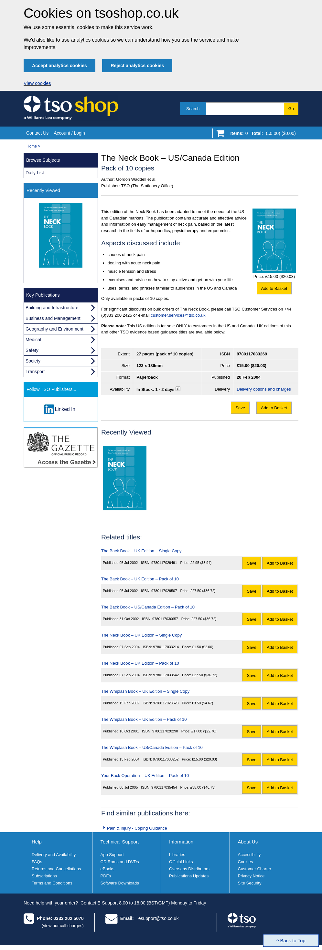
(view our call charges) (63, 925)
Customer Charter (254, 868)
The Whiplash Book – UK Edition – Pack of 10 (144, 719)
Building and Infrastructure (52, 307)
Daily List (35, 172)
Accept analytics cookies (59, 65)
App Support (112, 854)
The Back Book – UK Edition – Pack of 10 (140, 579)
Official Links (181, 861)
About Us (248, 841)
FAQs (37, 861)
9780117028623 (166, 703)
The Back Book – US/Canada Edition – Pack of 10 (148, 607)
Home (32, 146)
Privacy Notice (251, 875)
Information (181, 841)
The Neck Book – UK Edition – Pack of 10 (140, 663)
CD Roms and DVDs (120, 861)
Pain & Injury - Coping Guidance (137, 828)
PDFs (106, 875)
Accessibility (249, 854)
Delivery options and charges (264, 389)
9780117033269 (252, 354)
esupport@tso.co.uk (158, 918)
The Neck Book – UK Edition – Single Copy (141, 635)
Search (192, 108)
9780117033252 (166, 759)
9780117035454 (164, 787)
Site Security (250, 883)
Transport (35, 371)
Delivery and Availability (54, 854)
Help (37, 841)
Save (240, 407)
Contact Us (37, 133)
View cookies (37, 83)
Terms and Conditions (52, 883)
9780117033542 (166, 675)
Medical (33, 339)
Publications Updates (189, 875)
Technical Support (120, 841)
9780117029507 (164, 591)
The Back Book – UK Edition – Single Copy (141, 550)
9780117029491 (164, 563)
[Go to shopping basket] (261, 134)
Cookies (245, 861)
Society (33, 360)
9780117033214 (166, 647)
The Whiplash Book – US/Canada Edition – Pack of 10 (152, 747)
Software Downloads (120, 883)
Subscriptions (44, 875)
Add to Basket (274, 288)
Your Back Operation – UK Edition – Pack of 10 (145, 775)
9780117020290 (165, 731)
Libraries (177, 854)
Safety (32, 350)
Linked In (65, 409)
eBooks (107, 868)
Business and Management (53, 318)
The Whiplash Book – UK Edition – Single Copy (145, 691)
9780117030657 (165, 619)
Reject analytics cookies (137, 65)
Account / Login (69, 133)
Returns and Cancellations (56, 868)
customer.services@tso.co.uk (178, 315)
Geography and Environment (54, 329)
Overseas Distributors (189, 868)
